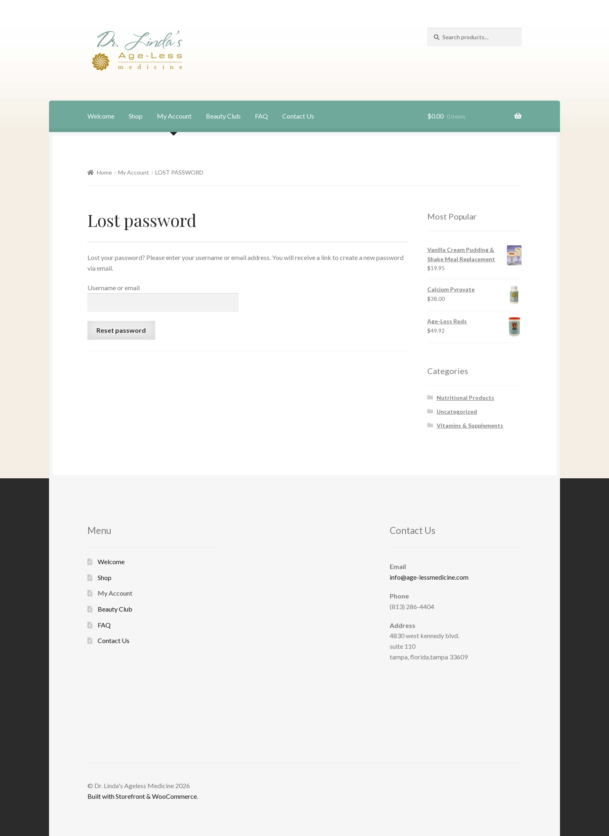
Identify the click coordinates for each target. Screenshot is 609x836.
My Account (174, 116)
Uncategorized (457, 411)
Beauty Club (223, 116)
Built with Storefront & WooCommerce (142, 796)
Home (104, 172)
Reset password (121, 330)
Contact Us (298, 116)
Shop (136, 116)
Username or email (113, 287)
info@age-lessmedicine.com (429, 577)
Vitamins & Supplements (470, 425)
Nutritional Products (465, 397)
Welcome (100, 116)
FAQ (261, 116)
